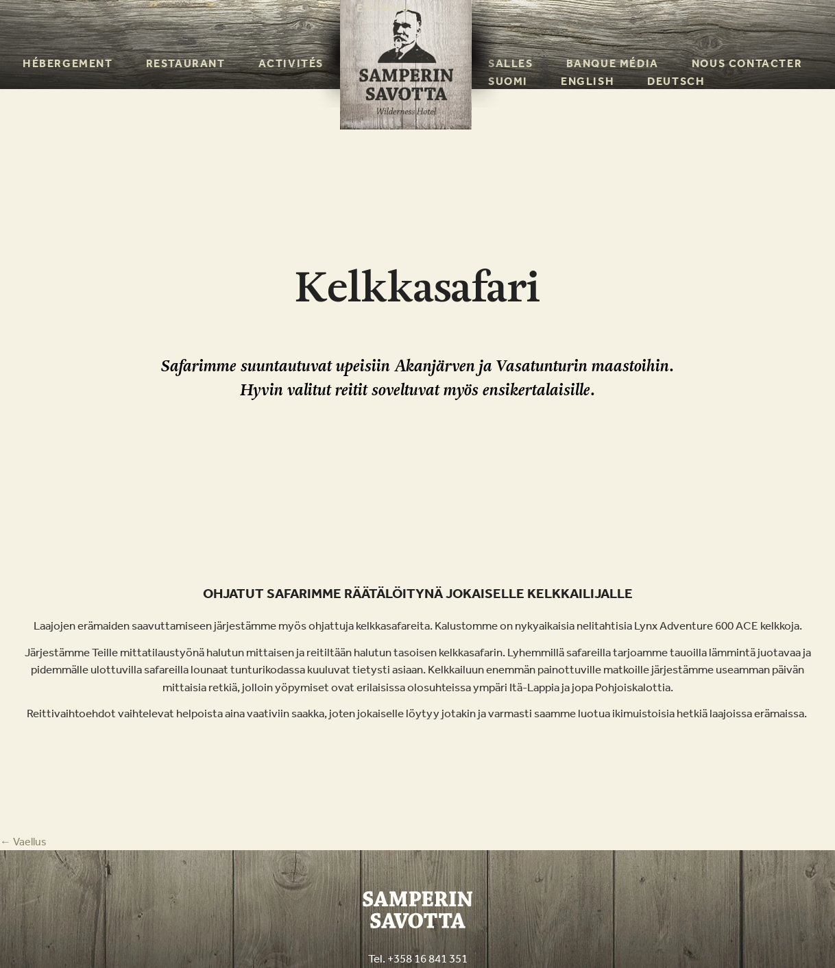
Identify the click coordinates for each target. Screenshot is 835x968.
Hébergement (68, 63)
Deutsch (676, 81)
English (587, 81)
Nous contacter (747, 63)
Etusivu (382, 7)
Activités (291, 63)
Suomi (508, 81)
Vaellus (23, 841)
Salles (510, 63)
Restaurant (186, 63)
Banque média (612, 63)
